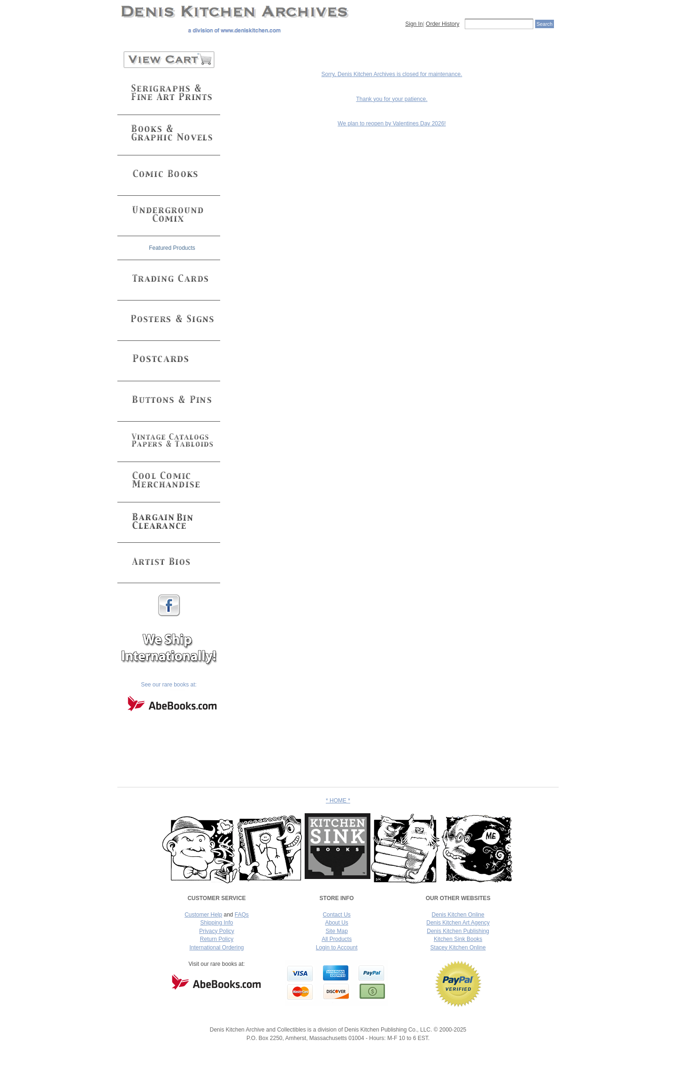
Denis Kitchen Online (458, 914)
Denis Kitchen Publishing (458, 931)
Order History (442, 24)
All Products (337, 939)
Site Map (336, 931)
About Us (336, 922)
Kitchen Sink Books (458, 939)
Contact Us (336, 914)
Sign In (413, 24)
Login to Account (337, 947)
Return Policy (216, 939)
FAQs (242, 914)
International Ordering (216, 947)
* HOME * (338, 800)
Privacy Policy (216, 931)
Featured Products (172, 248)
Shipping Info (216, 922)
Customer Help (203, 914)
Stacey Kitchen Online (458, 947)
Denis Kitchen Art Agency (458, 922)
